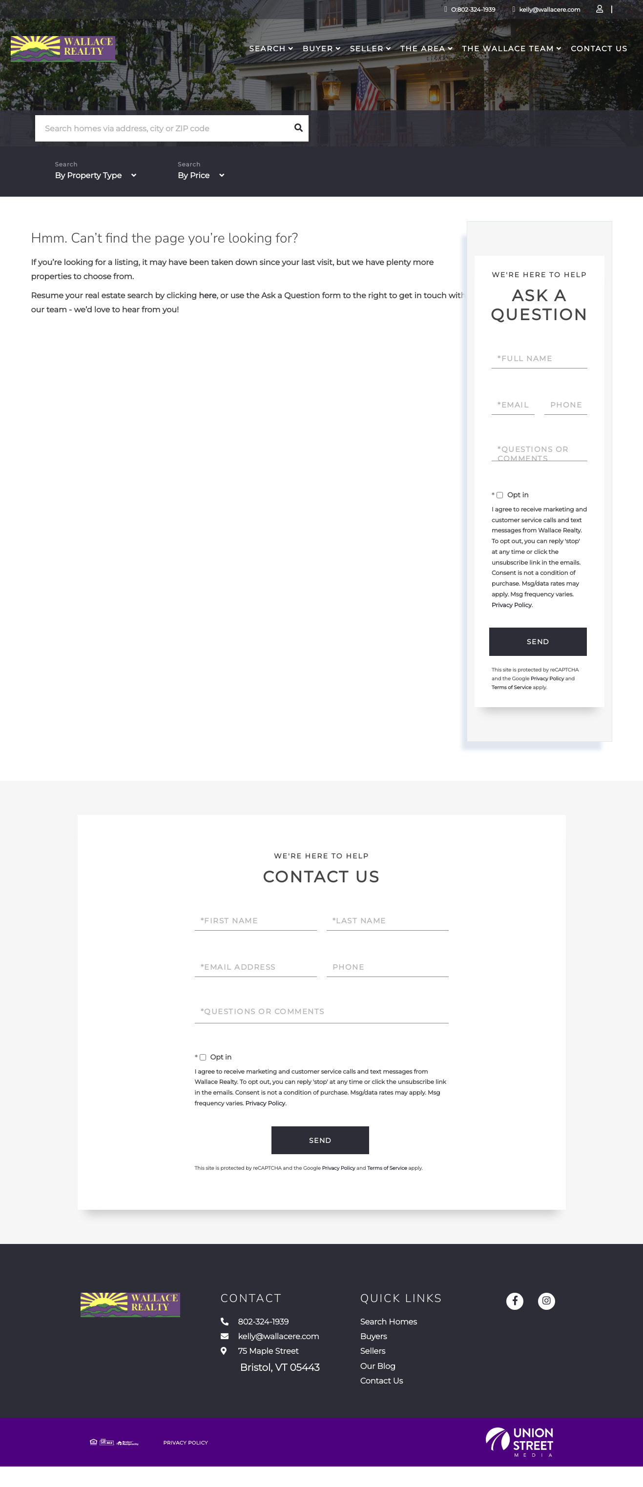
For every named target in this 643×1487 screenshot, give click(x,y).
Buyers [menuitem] (410, 1345)
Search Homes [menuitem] (429, 1327)
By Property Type (88, 176)
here (207, 296)
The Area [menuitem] (421, 66)
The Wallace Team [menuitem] (507, 66)
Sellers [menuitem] (409, 1363)
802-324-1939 (286, 1327)
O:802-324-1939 (400, 12)
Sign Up (575, 12)
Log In (548, 12)
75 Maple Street (294, 1372)
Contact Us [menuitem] (598, 66)
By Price (193, 176)
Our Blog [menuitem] (415, 1381)
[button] (298, 128)
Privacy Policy (512, 605)
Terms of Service (512, 690)
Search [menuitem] (266, 66)
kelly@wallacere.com (478, 12)
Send (536, 642)
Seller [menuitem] (365, 66)
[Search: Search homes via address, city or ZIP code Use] (162, 129)
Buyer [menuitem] (316, 66)
